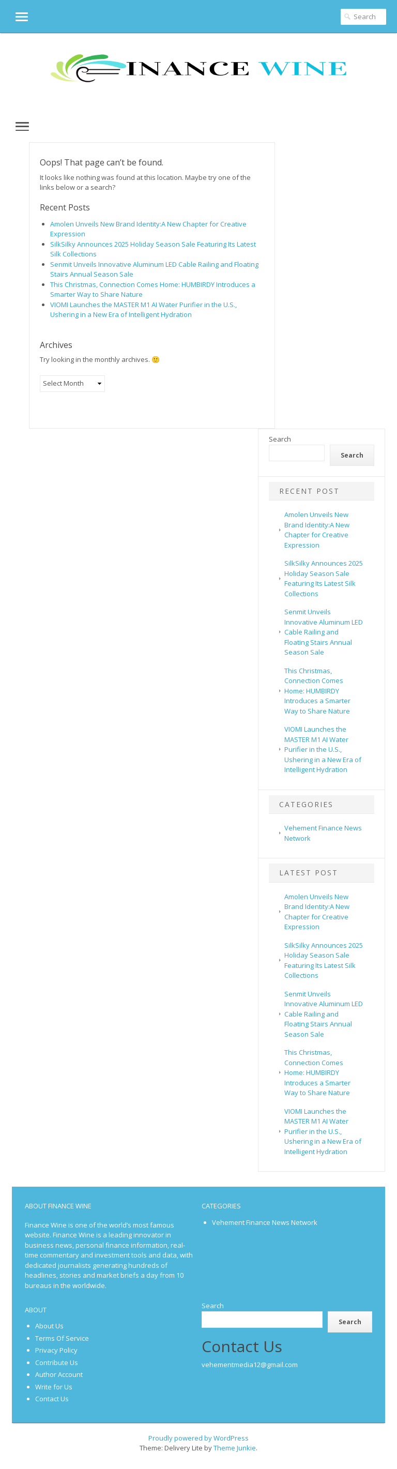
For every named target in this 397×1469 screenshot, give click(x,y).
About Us (49, 1325)
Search (280, 439)
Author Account (59, 1374)
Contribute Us (56, 1362)
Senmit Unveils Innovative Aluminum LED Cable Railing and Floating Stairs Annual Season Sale (323, 632)
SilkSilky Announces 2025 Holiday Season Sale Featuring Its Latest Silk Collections (323, 578)
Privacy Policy (56, 1350)
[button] (14, 16)
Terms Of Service (62, 1338)
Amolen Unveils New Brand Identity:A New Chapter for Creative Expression (316, 530)
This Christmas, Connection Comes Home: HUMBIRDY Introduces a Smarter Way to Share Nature (317, 691)
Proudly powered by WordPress (198, 1438)
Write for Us (53, 1386)
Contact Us (52, 1398)
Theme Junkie (234, 1447)
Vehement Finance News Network (264, 1222)
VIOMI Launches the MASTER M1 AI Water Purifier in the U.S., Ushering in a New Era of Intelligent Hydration (143, 310)
